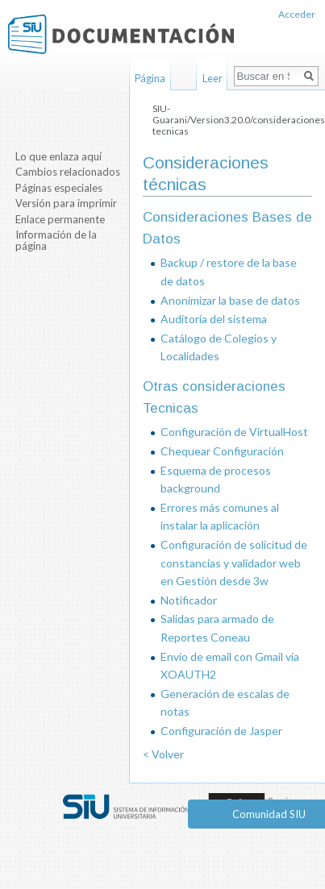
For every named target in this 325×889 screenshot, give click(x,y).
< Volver (163, 754)
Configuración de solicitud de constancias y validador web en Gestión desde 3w (233, 563)
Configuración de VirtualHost (234, 431)
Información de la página (56, 240)
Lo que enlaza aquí (58, 156)
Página (150, 78)
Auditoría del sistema (213, 319)
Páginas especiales (58, 187)
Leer (212, 78)
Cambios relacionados (67, 171)
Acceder (296, 14)
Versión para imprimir (66, 203)
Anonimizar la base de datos (230, 300)
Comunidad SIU (269, 814)
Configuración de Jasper (221, 730)
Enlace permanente (60, 219)
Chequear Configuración (222, 451)
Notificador (188, 600)
